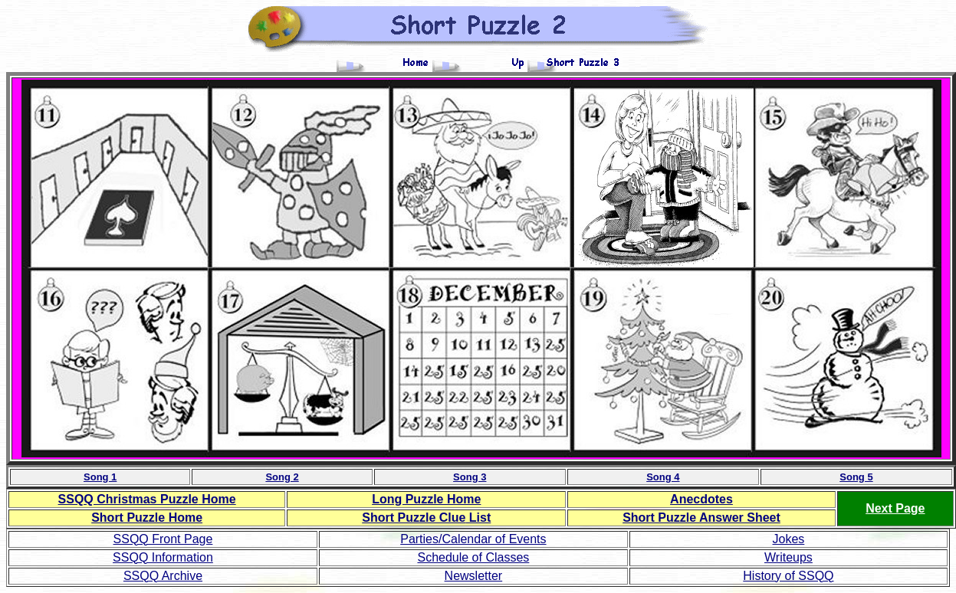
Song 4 (662, 477)
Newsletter (474, 575)
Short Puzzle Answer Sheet (701, 517)
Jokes (789, 538)
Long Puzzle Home (426, 499)
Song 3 (469, 477)
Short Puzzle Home (146, 517)
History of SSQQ (788, 575)
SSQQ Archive (162, 575)
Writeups (788, 557)
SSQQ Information (163, 557)
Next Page (895, 508)
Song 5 (855, 477)
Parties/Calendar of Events (473, 538)
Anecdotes (701, 499)
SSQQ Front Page (163, 538)
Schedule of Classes (473, 557)
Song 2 (281, 477)
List (426, 517)
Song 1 (100, 477)
